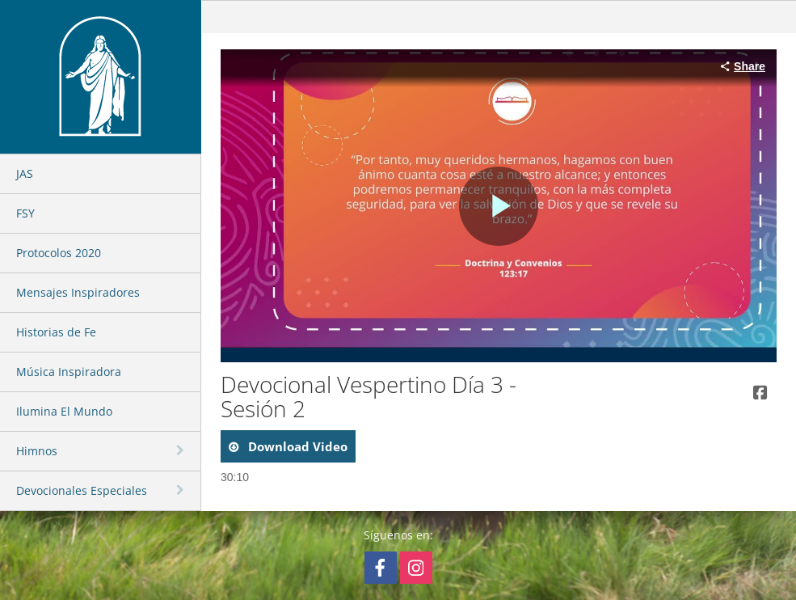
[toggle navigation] (182, 450)
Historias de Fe (56, 332)
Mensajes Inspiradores (78, 292)
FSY (25, 213)
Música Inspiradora (68, 371)
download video (296, 446)
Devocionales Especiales (81, 490)
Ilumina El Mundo (64, 411)
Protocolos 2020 (58, 252)
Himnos (36, 450)
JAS (24, 173)
